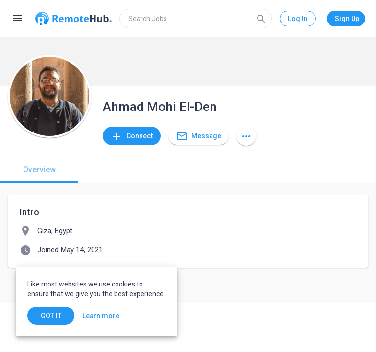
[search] (195, 18)
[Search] (261, 18)
